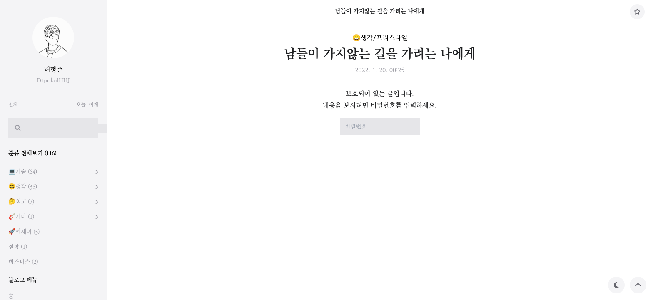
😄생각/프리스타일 (379, 38)
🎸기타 (21, 217)
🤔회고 (21, 202)
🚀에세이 (24, 232)
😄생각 (22, 187)
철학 (17, 247)
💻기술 (22, 172)
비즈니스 (23, 262)
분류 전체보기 (32, 153)
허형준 (53, 69)
